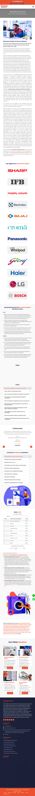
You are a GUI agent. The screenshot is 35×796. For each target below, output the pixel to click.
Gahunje (20, 626)
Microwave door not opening (10, 474)
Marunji (24, 626)
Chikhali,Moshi (6, 629)
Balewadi (25, 623)
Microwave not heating (9, 476)
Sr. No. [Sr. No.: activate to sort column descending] (5, 518)
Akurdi (27, 626)
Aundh (21, 623)
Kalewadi (15, 627)
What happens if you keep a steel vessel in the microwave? (14, 412)
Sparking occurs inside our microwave (13, 459)
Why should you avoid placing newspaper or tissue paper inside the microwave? (15, 408)
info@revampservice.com (10, 728)
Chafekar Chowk (26, 629)
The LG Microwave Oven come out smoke (13, 456)
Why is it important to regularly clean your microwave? (16, 401)
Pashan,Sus (13, 629)
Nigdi (9, 624)
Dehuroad (11, 627)
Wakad (13, 626)
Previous (12, 548)
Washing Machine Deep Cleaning (10, 753)
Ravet (10, 626)
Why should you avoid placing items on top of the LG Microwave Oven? (16, 404)
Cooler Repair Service (7, 747)
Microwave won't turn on (9, 462)
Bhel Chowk (19, 630)
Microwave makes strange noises (11, 468)
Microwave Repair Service (8, 742)
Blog (18, 792)
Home (9, 13)
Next (24, 548)
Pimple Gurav (25, 627)
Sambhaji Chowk (12, 630)
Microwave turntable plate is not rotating (13, 482)
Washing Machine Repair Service (10, 740)
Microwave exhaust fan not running (12, 479)
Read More (10, 667)
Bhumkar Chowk (20, 632)
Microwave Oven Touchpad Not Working (13, 471)
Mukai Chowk (13, 632)
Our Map (6, 734)
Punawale (6, 626)
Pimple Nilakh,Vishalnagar (17, 624)
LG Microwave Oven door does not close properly (15, 465)
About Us (10, 792)
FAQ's (27, 792)
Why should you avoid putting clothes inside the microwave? (15, 397)
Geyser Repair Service (8, 749)
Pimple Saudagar (27, 624)
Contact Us (6, 794)
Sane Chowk (19, 629)
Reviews (22, 792)
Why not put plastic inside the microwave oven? (15, 415)
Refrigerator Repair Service (9, 744)
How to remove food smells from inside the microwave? (16, 394)
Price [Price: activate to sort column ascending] (27, 518)
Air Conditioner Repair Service (9, 745)
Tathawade (5, 627)
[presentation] (4, 447)
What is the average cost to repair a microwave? (15, 388)
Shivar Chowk (13, 633)
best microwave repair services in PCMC (20, 152)
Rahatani (20, 627)
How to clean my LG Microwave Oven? (12, 391)
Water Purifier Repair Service (9, 751)
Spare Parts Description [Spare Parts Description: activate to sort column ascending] (15, 518)
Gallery (14, 792)
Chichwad (5, 630)
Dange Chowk (6, 632)
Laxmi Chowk (28, 632)
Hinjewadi (5, 624)
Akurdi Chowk (25, 630)
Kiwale (16, 626)
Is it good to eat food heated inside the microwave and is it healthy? (16, 419)
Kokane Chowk (6, 633)
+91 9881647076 (18, 1)
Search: (17, 516)
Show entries (17, 514)
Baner (29, 623)
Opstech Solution (17, 791)
